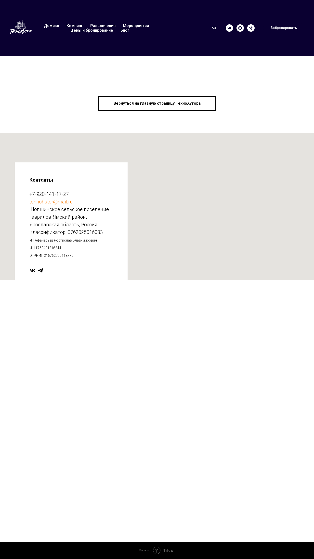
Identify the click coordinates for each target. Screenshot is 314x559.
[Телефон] (251, 28)
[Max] (240, 28)
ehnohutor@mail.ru (52, 202)
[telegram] (40, 270)
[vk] (33, 270)
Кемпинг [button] (74, 25)
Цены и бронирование (91, 30)
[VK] (229, 28)
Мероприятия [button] (136, 25)
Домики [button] (51, 25)
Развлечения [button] (103, 25)
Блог (125, 30)
